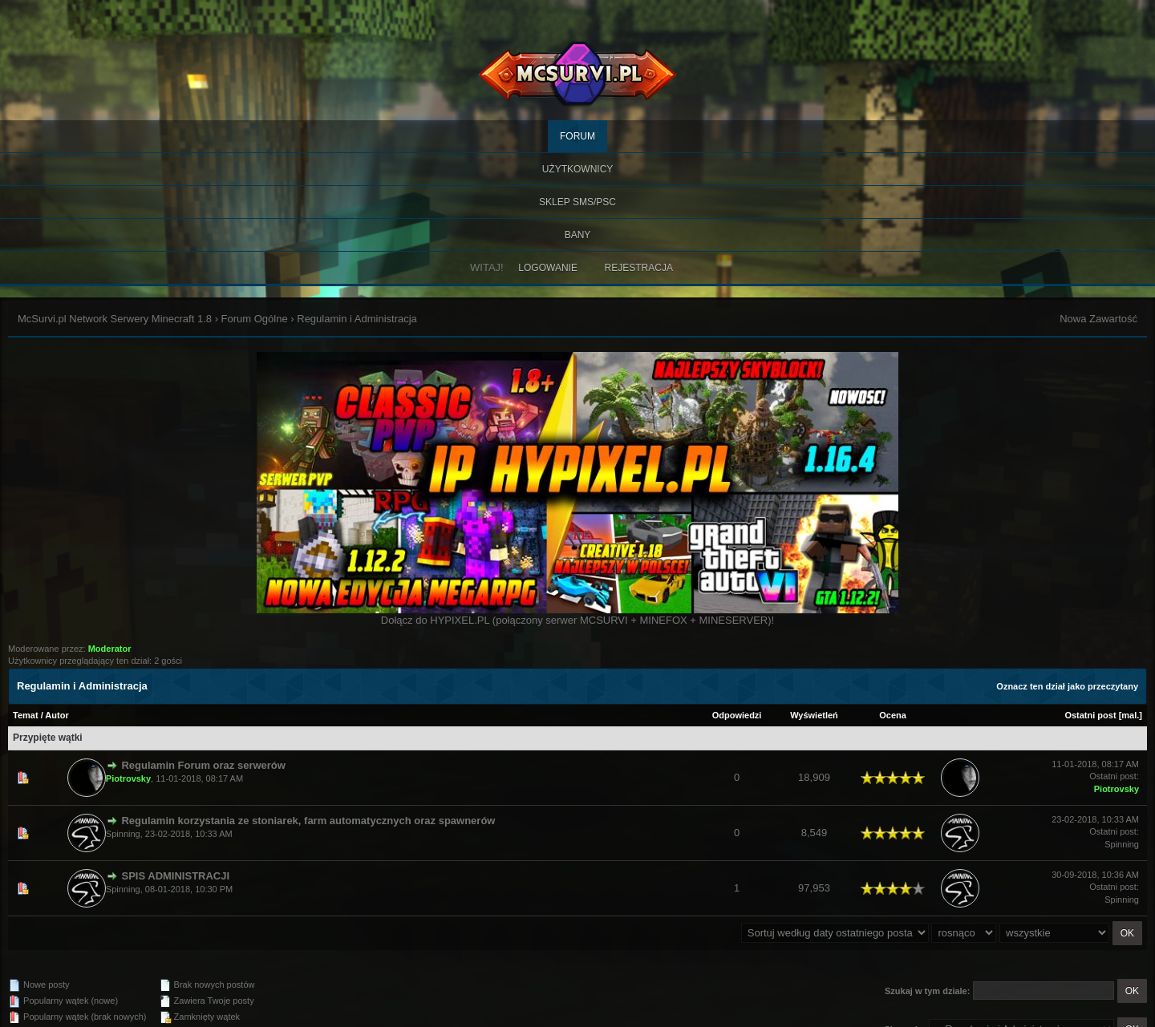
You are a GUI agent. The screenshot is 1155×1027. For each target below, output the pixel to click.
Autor (56, 715)
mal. (1130, 715)
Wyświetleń (814, 715)
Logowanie (548, 267)
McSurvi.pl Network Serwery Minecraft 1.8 (115, 319)
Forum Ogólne (254, 319)
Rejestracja (639, 267)
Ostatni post (1090, 715)
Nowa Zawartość (1098, 319)
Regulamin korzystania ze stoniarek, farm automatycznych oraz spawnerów (308, 821)
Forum (577, 136)
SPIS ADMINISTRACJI (175, 876)
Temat (25, 715)
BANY (578, 235)
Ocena (892, 715)
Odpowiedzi (737, 715)
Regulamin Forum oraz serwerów (203, 765)
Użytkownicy (578, 169)
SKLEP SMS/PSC (577, 202)
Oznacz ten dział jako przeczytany (1067, 686)
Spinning (123, 834)
